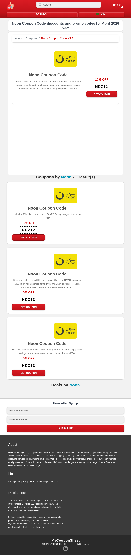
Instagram (65, 548)
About (11, 481)
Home (18, 38)
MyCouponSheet (65, 540)
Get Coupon (102, 94)
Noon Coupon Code (47, 208)
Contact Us (52, 481)
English (117, 4)
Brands (41, 14)
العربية (120, 7)
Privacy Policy (21, 481)
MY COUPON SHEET (59, 544)
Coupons (31, 38)
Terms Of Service (38, 481)
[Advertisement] (65, 144)
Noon (66, 177)
